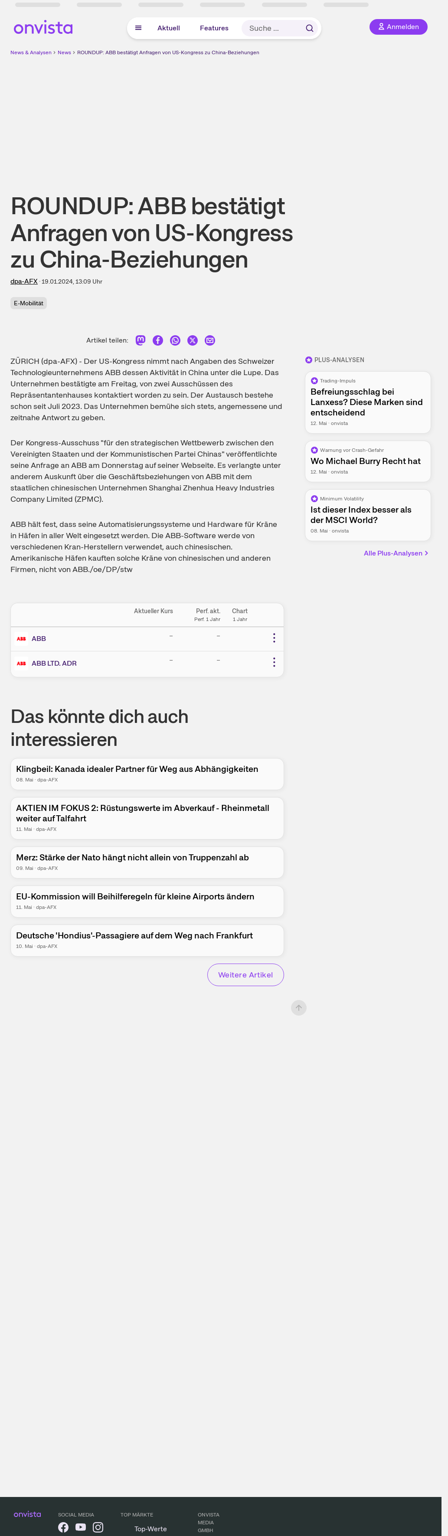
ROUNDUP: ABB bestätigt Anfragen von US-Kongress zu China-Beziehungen (168, 52)
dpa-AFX (24, 281)
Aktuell (168, 28)
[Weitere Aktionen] (274, 638)
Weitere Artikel (245, 975)
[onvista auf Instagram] (98, 1529)
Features (214, 28)
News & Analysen (31, 52)
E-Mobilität (28, 303)
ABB (39, 638)
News (64, 52)
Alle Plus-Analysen (396, 553)
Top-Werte (150, 1528)
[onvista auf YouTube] (80, 1529)
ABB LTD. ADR (54, 663)
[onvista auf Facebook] (63, 1529)
